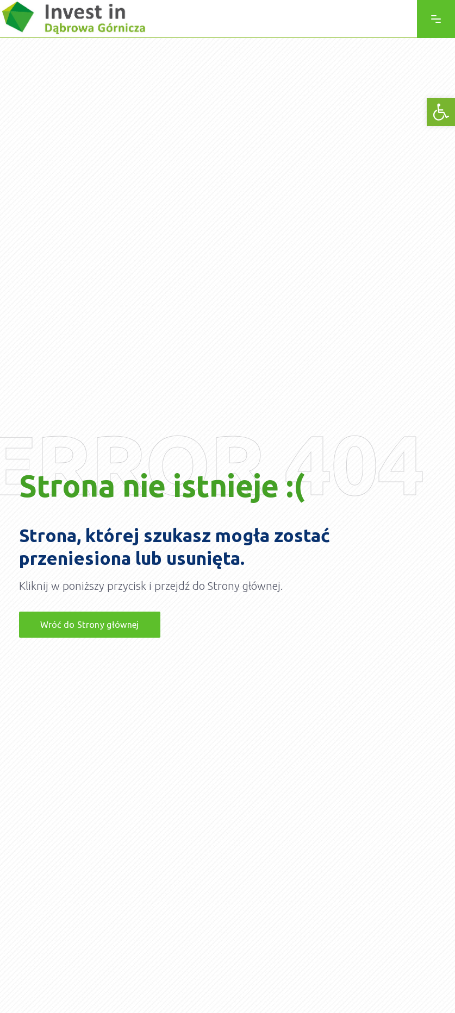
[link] (441, 112)
